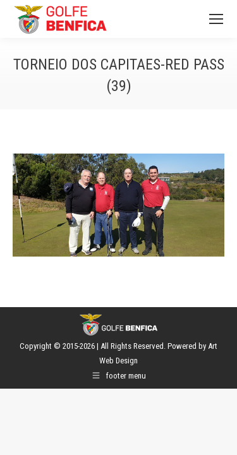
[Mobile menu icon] (216, 19)
